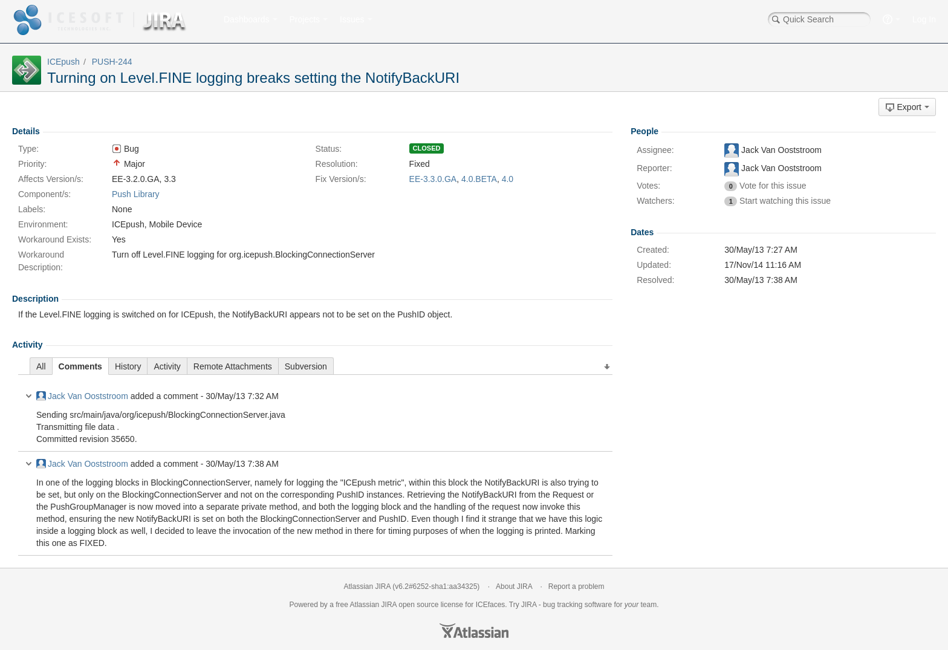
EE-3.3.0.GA (433, 179)
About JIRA (514, 586)
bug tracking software (577, 604)
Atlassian (474, 630)
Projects (305, 19)
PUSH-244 (112, 62)
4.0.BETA (479, 179)
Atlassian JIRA (367, 586)
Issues (352, 19)
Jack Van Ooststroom (82, 396)
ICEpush (63, 62)
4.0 (507, 179)
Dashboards (247, 19)
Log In (924, 19)
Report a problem (576, 586)
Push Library (136, 194)
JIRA (389, 604)
